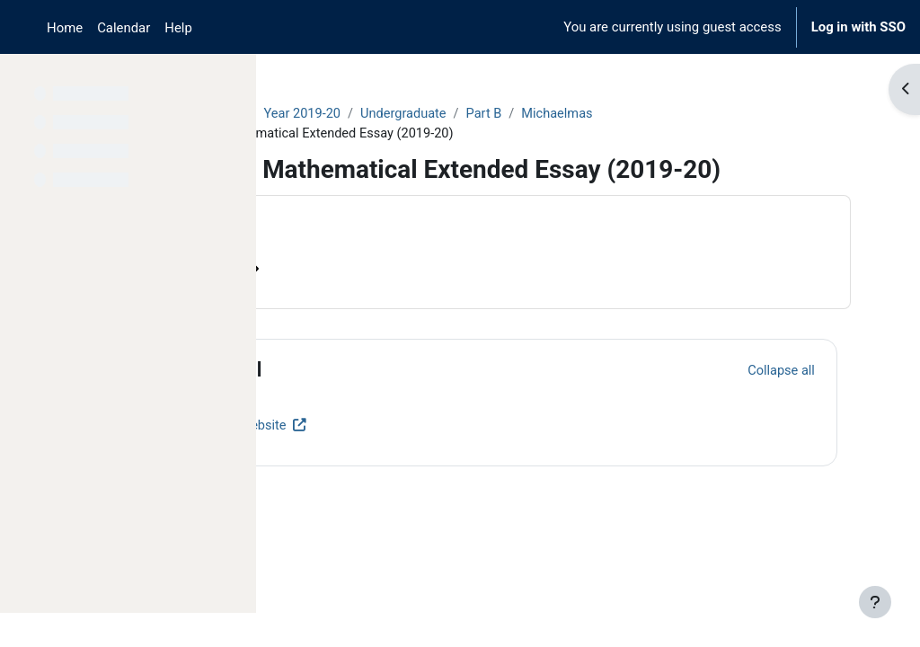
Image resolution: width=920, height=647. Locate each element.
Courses (316, 114)
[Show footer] (875, 602)
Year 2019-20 (463, 114)
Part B (649, 114)
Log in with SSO (858, 27)
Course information (359, 300)
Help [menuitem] (178, 28)
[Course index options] (233, 81)
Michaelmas (723, 114)
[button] (322, 402)
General (386, 401)
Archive (382, 114)
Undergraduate (567, 114)
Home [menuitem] (65, 28)
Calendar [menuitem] (123, 28)
